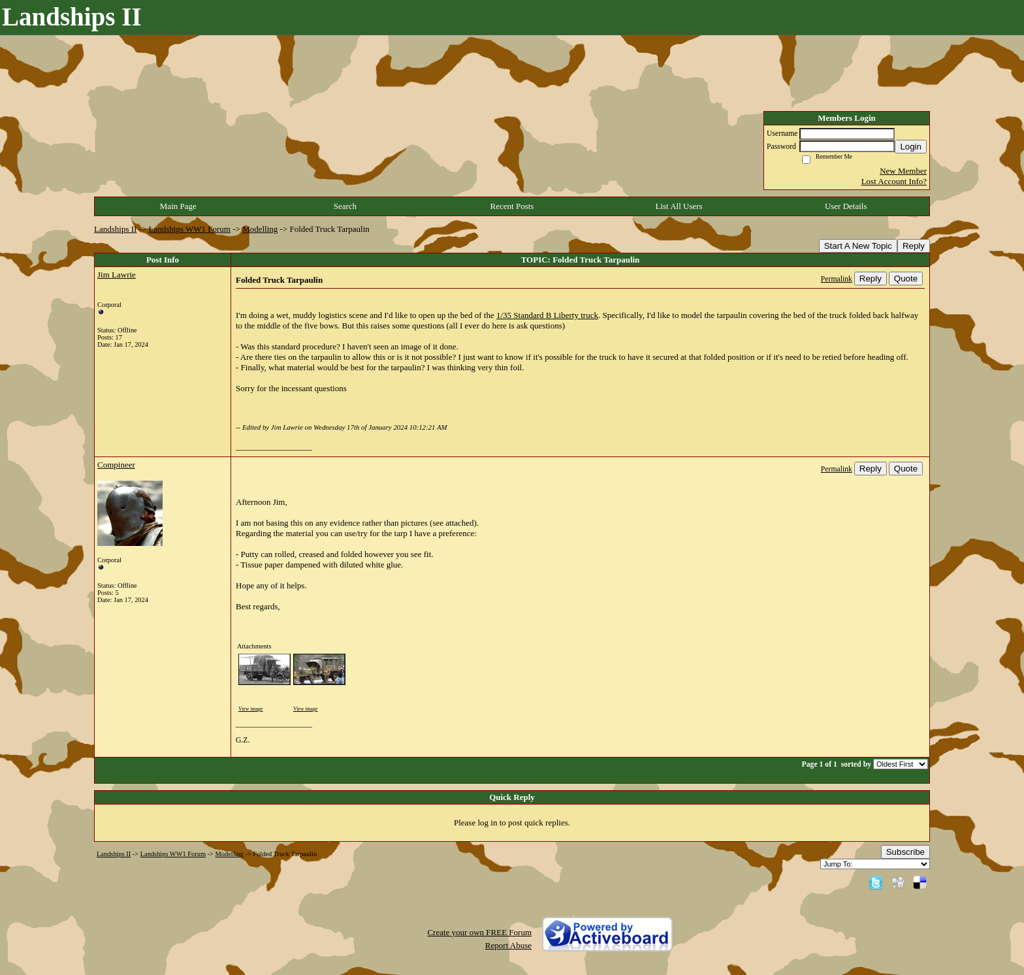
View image (250, 709)
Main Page (178, 206)
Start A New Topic (858, 246)
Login (910, 147)
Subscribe (905, 852)
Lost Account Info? (894, 181)
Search (345, 206)
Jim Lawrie (116, 275)
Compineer (116, 465)
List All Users (678, 206)
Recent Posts (512, 206)
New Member (903, 171)
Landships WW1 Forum (190, 229)
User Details (846, 206)
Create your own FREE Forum (479, 932)
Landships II (115, 229)
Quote (906, 278)
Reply (914, 246)
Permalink (836, 279)
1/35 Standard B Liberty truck (547, 315)
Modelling (260, 229)
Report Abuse (508, 945)
